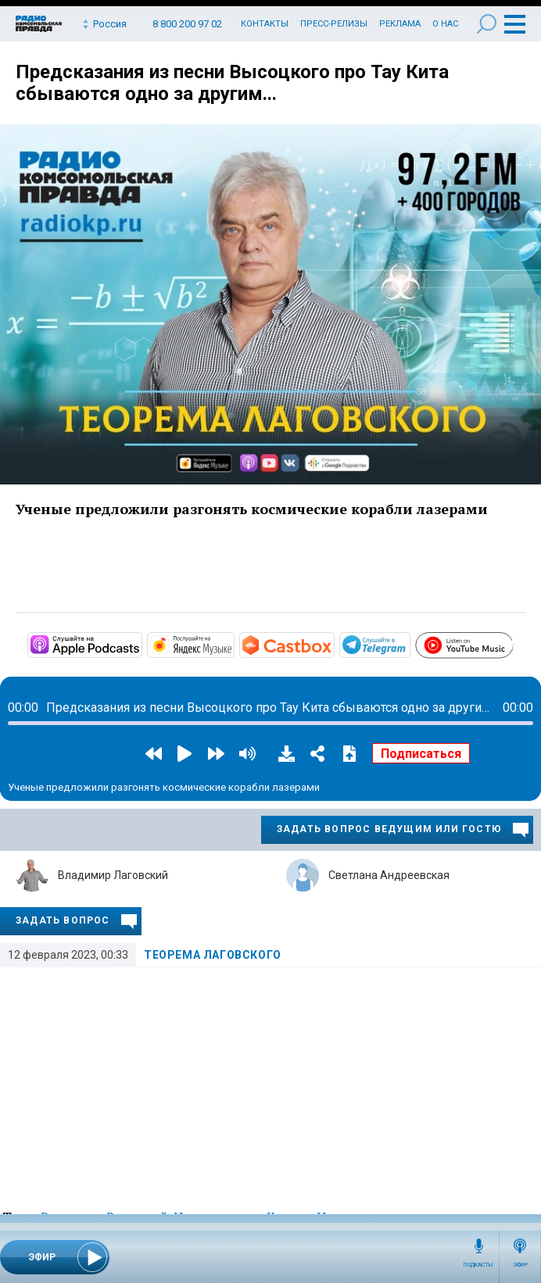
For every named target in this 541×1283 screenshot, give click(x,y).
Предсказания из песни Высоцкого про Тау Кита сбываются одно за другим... (232, 83)
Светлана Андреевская (389, 875)
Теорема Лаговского (212, 955)
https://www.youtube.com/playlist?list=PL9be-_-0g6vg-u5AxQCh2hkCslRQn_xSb (512, 642)
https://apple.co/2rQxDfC (140, 643)
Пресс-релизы (333, 24)
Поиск (486, 24)
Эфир (520, 1265)
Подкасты (478, 1265)
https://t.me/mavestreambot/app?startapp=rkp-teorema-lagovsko (408, 643)
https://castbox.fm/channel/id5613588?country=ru (333, 643)
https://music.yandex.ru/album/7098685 (233, 643)
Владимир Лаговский (113, 875)
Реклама (400, 24)
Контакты (264, 24)
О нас (445, 24)
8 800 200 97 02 (187, 24)
